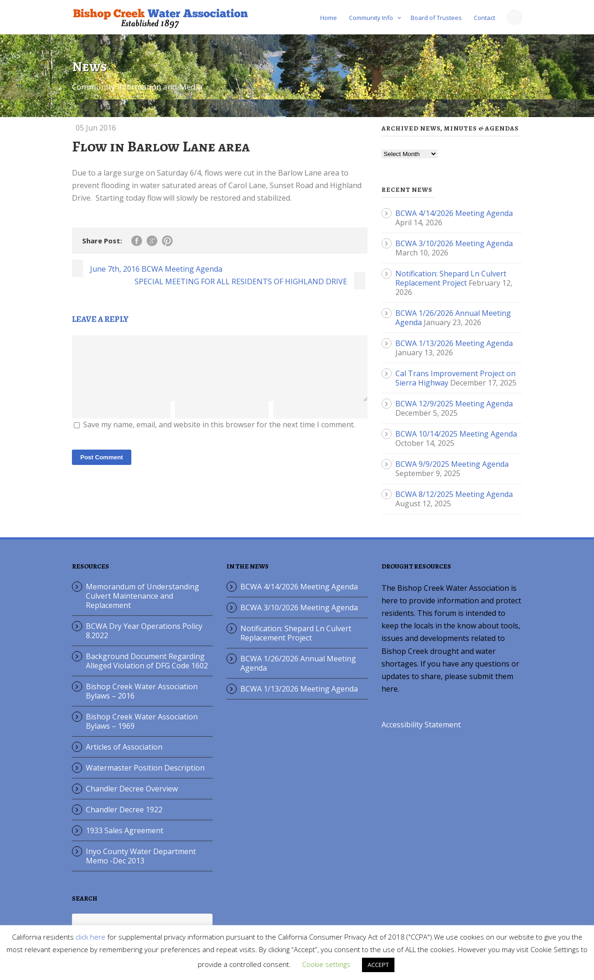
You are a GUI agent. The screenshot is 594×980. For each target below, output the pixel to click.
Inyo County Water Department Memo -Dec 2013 (141, 856)
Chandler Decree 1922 (124, 809)
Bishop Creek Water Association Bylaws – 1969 (142, 721)
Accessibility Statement (421, 724)
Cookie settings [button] (326, 964)
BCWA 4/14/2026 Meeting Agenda (454, 213)
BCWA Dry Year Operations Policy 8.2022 (144, 630)
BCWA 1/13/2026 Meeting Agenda (454, 343)
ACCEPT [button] (378, 964)
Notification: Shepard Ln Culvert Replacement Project (450, 278)
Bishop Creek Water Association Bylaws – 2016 (142, 691)
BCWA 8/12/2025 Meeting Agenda (454, 494)
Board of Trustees (436, 17)
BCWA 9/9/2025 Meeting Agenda (452, 464)
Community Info (371, 17)
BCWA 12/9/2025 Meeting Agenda (454, 404)
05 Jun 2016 (96, 128)
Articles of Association (124, 747)
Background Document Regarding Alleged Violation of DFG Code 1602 (147, 661)
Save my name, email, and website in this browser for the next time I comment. (219, 436)
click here (90, 936)
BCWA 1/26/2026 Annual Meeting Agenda (298, 663)
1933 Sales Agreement (124, 830)
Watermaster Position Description (145, 768)
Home (328, 17)
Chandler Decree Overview (132, 789)
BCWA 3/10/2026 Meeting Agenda (454, 243)
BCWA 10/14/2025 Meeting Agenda (456, 434)
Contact (484, 17)
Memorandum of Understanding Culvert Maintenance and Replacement (142, 595)
